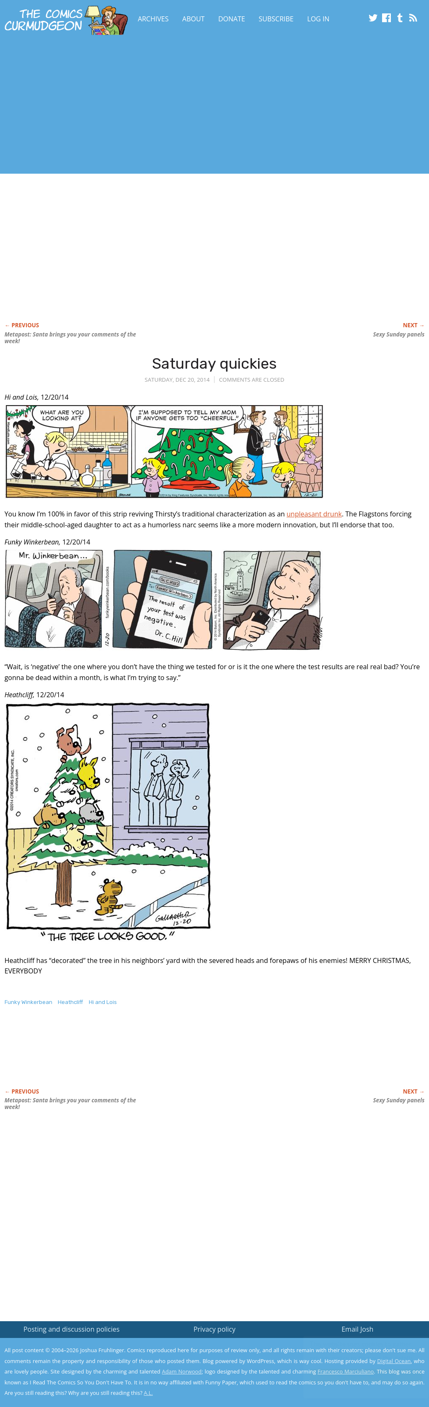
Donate (231, 18)
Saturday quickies (214, 363)
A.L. (148, 1393)
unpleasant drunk (314, 514)
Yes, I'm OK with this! (358, 1375)
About (193, 18)
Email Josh (357, 1329)
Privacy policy (214, 1329)
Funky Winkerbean (28, 1002)
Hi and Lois (103, 1002)
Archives (153, 18)
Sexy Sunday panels (398, 334)
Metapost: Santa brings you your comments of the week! (70, 338)
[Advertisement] (165, 105)
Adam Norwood (182, 1371)
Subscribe (276, 18)
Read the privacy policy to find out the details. (354, 1355)
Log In (318, 18)
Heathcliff (70, 1002)
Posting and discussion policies (71, 1329)
